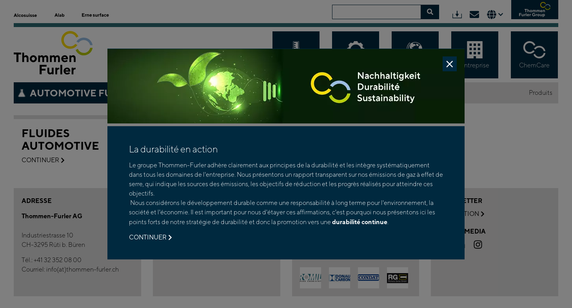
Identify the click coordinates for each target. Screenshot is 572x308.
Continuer (150, 237)
